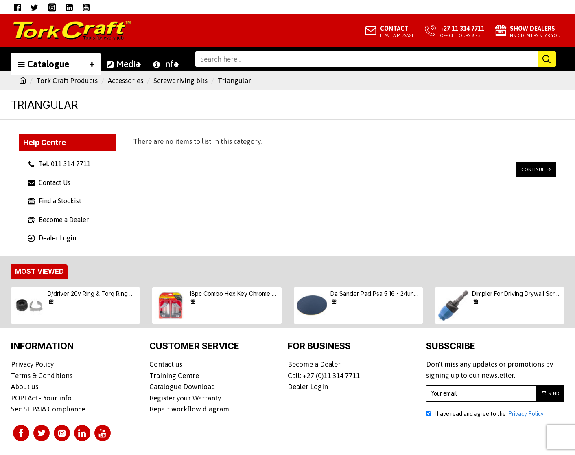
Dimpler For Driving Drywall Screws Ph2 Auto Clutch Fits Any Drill (517, 293)
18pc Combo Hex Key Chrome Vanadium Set (234, 293)
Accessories (125, 81)
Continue (532, 169)
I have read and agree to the (485, 413)
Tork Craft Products (67, 81)
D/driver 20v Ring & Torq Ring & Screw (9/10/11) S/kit (92, 293)
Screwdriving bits (180, 81)
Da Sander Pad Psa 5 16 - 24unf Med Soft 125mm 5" (375, 293)
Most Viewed (39, 271)
